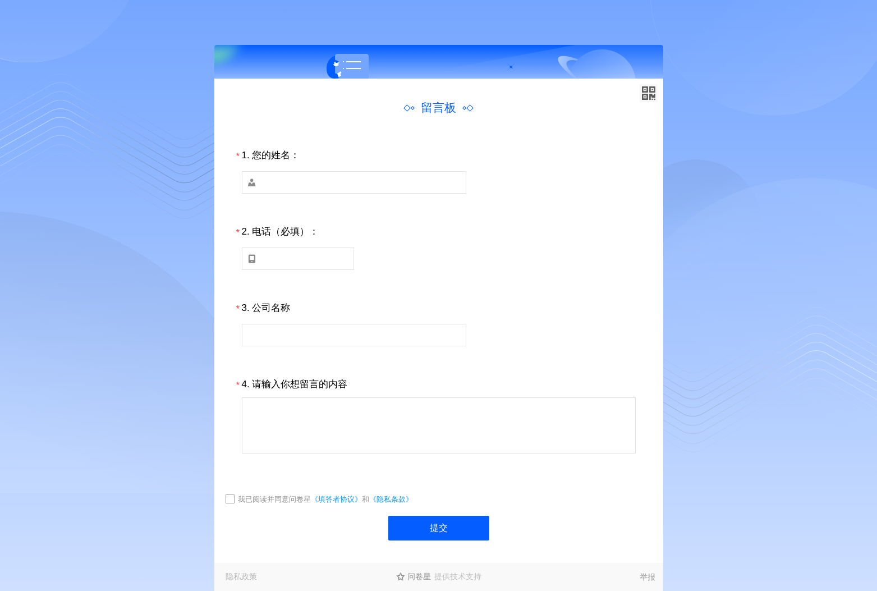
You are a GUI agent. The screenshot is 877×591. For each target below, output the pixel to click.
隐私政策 (241, 576)
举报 (647, 576)
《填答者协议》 (336, 499)
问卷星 (419, 576)
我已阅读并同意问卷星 (274, 499)
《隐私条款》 (391, 499)
